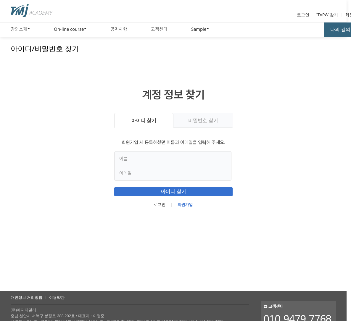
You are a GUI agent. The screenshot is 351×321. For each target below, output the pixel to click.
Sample (198, 29)
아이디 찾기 (143, 120)
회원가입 (185, 210)
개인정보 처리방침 (27, 297)
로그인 (303, 14)
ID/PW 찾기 (327, 14)
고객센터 (159, 29)
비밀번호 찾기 (203, 120)
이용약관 (57, 297)
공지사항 (118, 29)
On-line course (69, 29)
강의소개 (19, 29)
